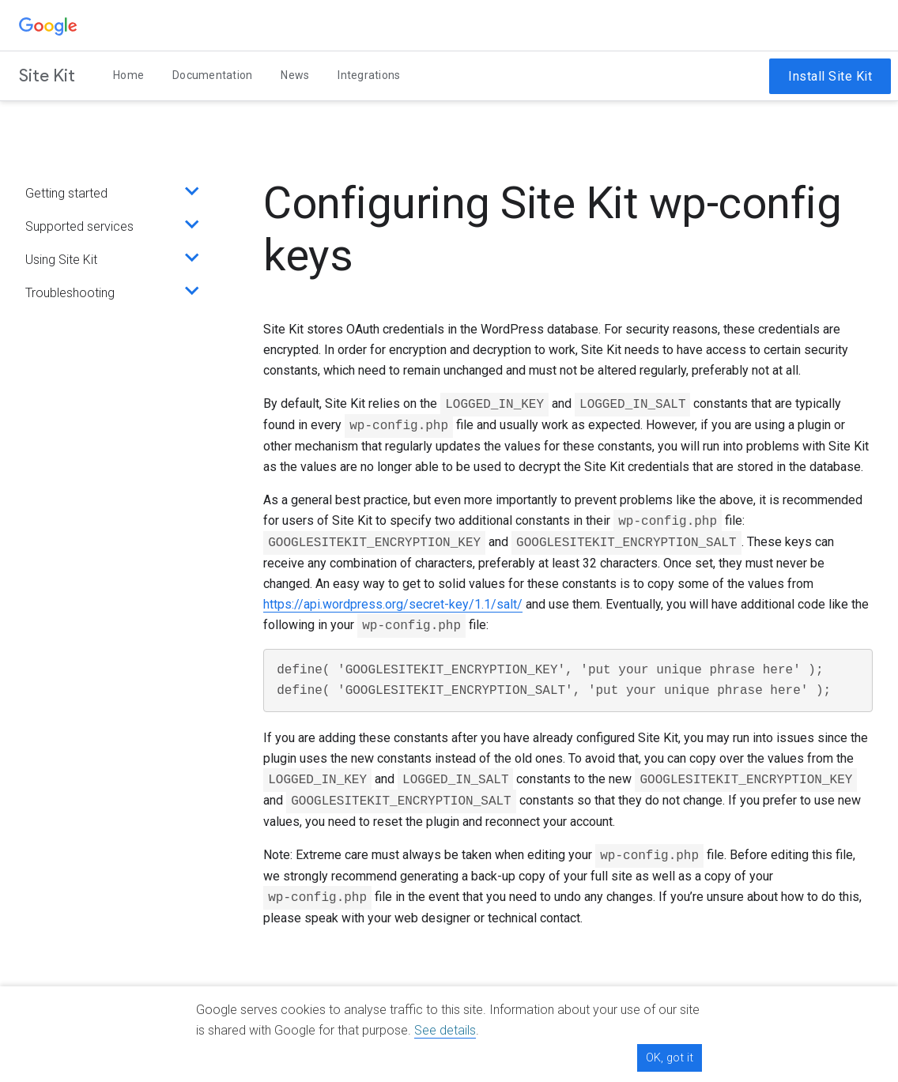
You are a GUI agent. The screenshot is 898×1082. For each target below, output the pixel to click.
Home (128, 75)
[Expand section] (188, 193)
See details (445, 1030)
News (295, 75)
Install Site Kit (830, 76)
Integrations (369, 75)
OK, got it (669, 1057)
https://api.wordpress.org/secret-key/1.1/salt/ (393, 604)
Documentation (212, 75)
